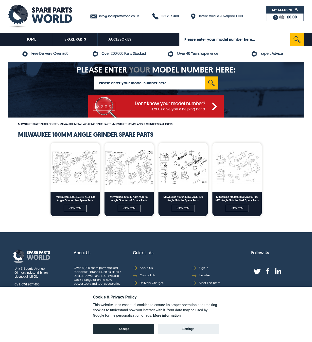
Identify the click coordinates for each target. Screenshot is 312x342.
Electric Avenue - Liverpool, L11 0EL (218, 16)
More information (167, 315)
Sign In (200, 268)
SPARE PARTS (75, 39)
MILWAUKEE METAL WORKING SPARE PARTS (85, 124)
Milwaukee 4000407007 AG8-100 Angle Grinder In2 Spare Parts (129, 198)
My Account (285, 10)
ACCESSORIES (119, 39)
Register (201, 275)
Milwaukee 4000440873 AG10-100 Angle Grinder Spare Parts (183, 198)
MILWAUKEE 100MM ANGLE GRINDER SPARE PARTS (143, 124)
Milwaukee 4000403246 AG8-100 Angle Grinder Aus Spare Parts (75, 198)
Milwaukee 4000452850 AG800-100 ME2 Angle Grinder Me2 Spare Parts (237, 198)
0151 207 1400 (165, 16)
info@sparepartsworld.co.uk (114, 16)
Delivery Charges (148, 283)
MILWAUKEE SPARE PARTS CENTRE (38, 124)
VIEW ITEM (75, 208)
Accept (124, 329)
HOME (30, 39)
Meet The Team (206, 283)
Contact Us (144, 275)
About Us (143, 268)
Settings (188, 329)
